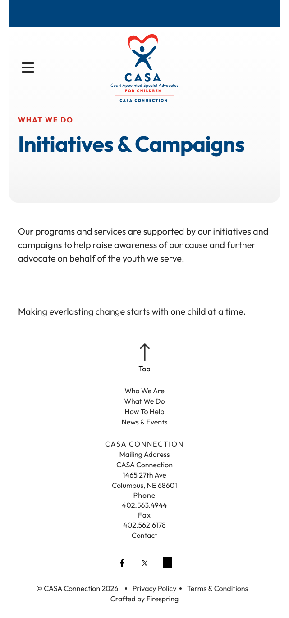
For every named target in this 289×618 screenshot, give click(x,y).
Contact (144, 535)
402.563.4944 (144, 505)
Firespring (163, 599)
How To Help (144, 411)
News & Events (144, 422)
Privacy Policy (155, 588)
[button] (28, 68)
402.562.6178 (144, 525)
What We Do (144, 401)
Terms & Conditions (217, 588)
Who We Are (144, 391)
